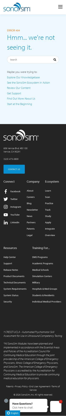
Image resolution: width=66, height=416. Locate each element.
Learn (48, 190)
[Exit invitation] (6, 401)
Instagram (12, 207)
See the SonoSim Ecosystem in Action (28, 82)
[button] (28, 405)
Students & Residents (43, 295)
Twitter (11, 199)
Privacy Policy (21, 386)
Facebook (12, 191)
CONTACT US (14, 169)
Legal (29, 235)
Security (8, 301)
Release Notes (11, 269)
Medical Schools (40, 269)
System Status (11, 295)
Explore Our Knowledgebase (23, 77)
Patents (31, 228)
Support (8, 263)
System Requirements (15, 288)
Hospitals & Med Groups (44, 288)
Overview (50, 235)
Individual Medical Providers (46, 301)
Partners (31, 222)
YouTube (12, 215)
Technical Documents (15, 282)
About (30, 190)
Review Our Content (18, 88)
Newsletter (32, 209)
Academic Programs (42, 263)
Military (36, 282)
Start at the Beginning (19, 104)
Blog (29, 203)
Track (48, 209)
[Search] (33, 59)
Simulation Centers (42, 276)
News (29, 216)
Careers (31, 197)
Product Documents (14, 276)
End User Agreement (39, 386)
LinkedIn (11, 222)
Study (48, 216)
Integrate (50, 228)
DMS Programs (40, 257)
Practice (49, 203)
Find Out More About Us (21, 98)
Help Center (10, 257)
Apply (48, 222)
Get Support (14, 93)
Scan (47, 197)
